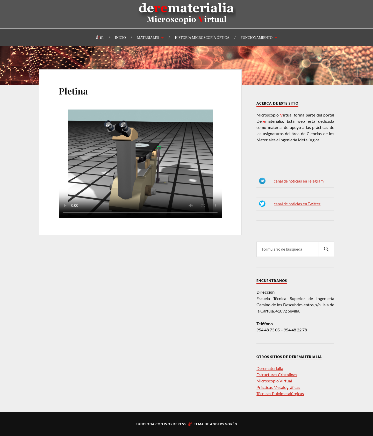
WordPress (175, 424)
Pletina (73, 91)
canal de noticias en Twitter (297, 204)
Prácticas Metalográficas (278, 387)
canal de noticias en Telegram (299, 181)
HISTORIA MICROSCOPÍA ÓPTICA (202, 38)
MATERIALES (148, 38)
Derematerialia (269, 368)
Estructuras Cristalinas (276, 374)
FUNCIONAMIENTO (256, 38)
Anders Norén (223, 424)
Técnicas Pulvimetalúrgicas (280, 393)
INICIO (120, 38)
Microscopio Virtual (274, 380)
